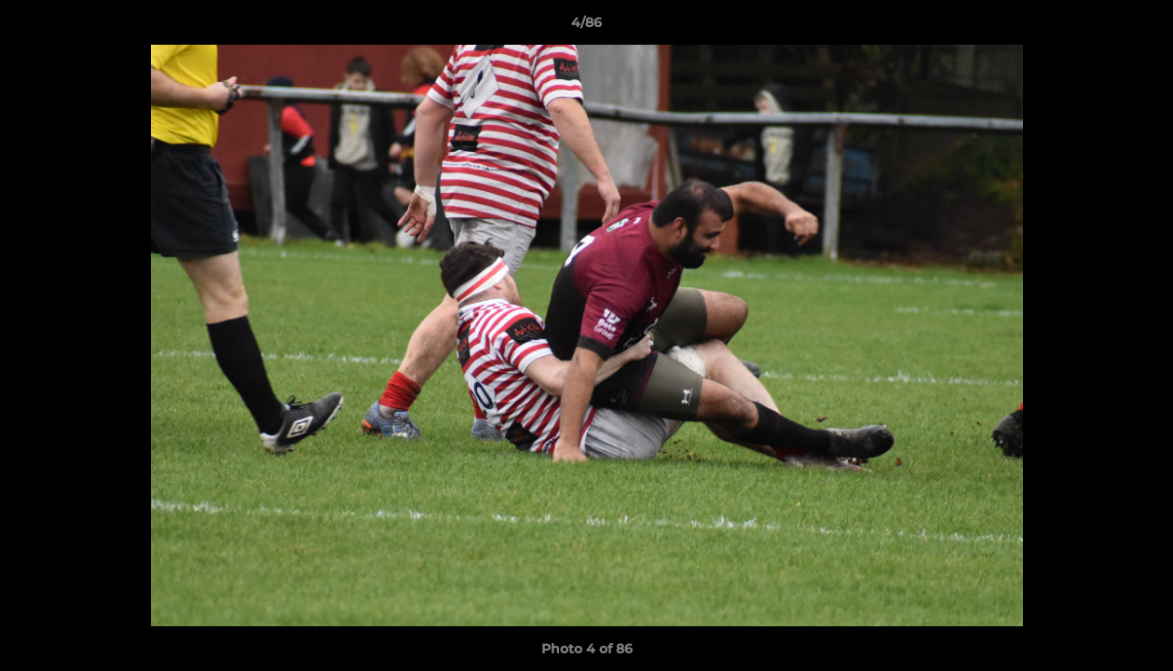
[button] (1139, 27)
